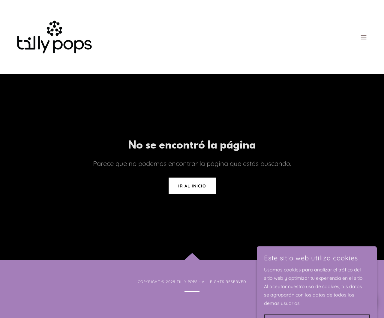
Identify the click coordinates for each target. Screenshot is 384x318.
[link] (54, 37)
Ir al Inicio (192, 186)
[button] (364, 37)
